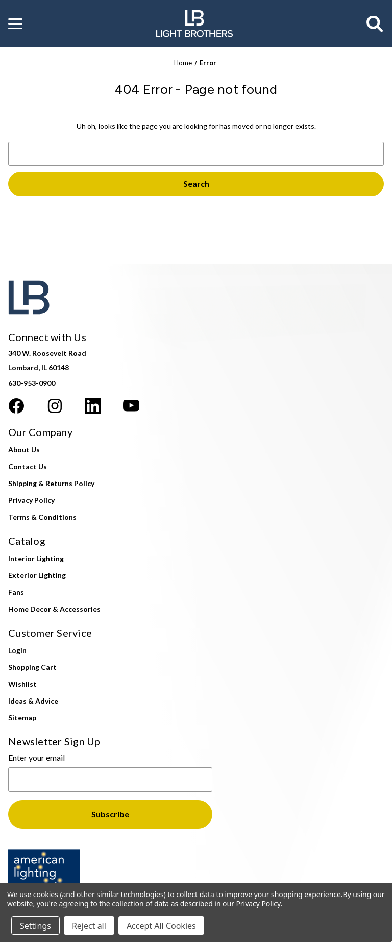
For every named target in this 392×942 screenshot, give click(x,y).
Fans (16, 592)
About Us (24, 449)
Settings (35, 925)
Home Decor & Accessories (54, 609)
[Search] (375, 24)
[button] (15, 24)
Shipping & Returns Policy (51, 483)
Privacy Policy (31, 500)
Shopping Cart (32, 667)
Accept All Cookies (161, 925)
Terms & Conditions (42, 517)
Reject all (89, 925)
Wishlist (22, 684)
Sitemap (22, 717)
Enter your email (36, 757)
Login (17, 650)
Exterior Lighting (37, 575)
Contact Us (27, 466)
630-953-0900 (31, 383)
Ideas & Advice (33, 700)
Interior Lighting (36, 558)
